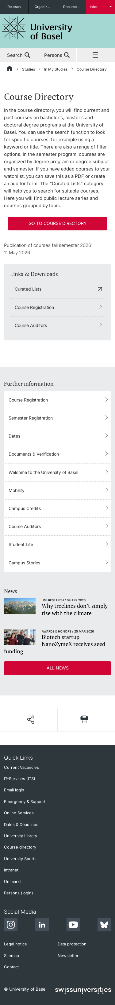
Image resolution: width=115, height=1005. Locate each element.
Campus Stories (24, 562)
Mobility (17, 490)
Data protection (72, 943)
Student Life (21, 544)
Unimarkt (12, 881)
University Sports (20, 858)
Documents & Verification (34, 454)
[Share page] (30, 719)
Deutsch (14, 7)
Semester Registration (31, 417)
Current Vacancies (21, 767)
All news (58, 667)
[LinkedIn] (42, 925)
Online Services (19, 812)
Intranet (11, 869)
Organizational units (46, 7)
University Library (20, 835)
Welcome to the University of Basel (43, 472)
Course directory (20, 847)
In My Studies (55, 69)
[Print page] (84, 719)
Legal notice (15, 943)
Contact (11, 966)
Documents (72, 7)
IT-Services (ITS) (19, 778)
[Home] (9, 69)
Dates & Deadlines (21, 824)
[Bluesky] (104, 925)
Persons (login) (18, 892)
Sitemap (11, 955)
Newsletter (68, 955)
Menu (96, 55)
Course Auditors (31, 325)
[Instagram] (10, 925)
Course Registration (34, 307)
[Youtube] (73, 925)
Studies (28, 69)
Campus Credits (25, 508)
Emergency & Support (24, 801)
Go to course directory (58, 223)
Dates (14, 435)
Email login (14, 789)
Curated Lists (28, 289)
